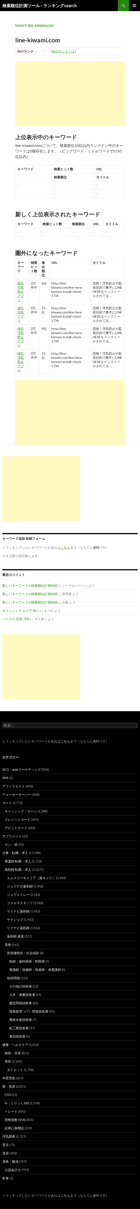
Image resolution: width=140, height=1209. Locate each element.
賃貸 (5, 1153)
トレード (11, 1111)
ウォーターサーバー (16, 794)
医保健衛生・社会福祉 (23, 953)
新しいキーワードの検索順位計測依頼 (29, 585)
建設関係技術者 (20, 1003)
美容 (8, 1061)
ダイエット (15, 1070)
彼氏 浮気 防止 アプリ (20, 291)
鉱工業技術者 (19, 1028)
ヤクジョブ (15, 920)
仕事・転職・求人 (15, 853)
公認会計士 (13, 1170)
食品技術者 (17, 1036)
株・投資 (8, 1086)
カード (7, 803)
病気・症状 (13, 1053)
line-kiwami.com (41, 25)
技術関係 (13, 978)
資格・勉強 (10, 1161)
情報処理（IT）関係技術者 (28, 1011)
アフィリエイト (13, 786)
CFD (8, 1095)
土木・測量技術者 (22, 995)
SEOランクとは (63, 51)
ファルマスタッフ (20, 903)
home (19, 25)
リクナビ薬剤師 (18, 928)
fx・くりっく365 (17, 1103)
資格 (8, 945)
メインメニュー (134, 5)
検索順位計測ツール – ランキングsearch (39, 5)
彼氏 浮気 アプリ (20, 314)
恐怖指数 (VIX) (15, 1120)
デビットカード (16, 828)
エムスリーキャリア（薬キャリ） (31, 878)
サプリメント (12, 836)
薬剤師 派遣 (15, 936)
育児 (5, 1145)
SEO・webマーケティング (21, 769)
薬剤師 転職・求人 (18, 869)
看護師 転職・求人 (18, 861)
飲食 (5, 1178)
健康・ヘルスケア (15, 1045)
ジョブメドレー (18, 894)
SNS (5, 778)
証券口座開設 (14, 1128)
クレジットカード (17, 819)
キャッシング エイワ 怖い (20, 610)
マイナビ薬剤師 (18, 911)
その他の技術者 (20, 986)
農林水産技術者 (20, 1020)
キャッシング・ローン (21, 811)
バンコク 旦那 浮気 (16, 619)
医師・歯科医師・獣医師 (27, 961)
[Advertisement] (70, 93)
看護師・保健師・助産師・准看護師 (35, 970)
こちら (65, 741)
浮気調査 (8, 1136)
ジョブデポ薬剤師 (20, 886)
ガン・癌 (11, 844)
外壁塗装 (8, 1078)
